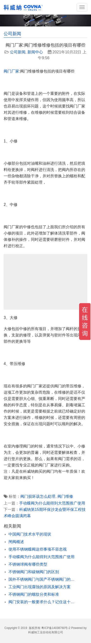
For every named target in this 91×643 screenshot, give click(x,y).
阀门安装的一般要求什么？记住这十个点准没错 (43, 602)
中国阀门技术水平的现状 (29, 534)
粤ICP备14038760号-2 (55, 628)
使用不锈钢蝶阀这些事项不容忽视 (37, 549)
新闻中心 (35, 52)
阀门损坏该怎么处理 (37, 496)
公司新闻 (17, 52)
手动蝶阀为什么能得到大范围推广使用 (52, 503)
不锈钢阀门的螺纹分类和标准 (33, 594)
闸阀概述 (16, 542)
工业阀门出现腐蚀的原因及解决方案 (39, 587)
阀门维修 (65, 496)
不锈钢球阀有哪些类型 (27, 564)
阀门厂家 (11, 71)
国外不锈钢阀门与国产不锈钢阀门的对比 (43, 579)
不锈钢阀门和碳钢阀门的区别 (33, 572)
